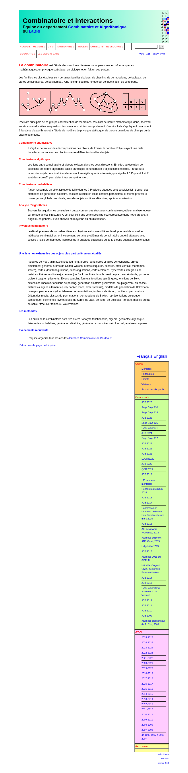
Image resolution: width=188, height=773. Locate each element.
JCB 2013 (146, 583)
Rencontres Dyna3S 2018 (152, 491)
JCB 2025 (146, 417)
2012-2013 (147, 704)
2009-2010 (147, 719)
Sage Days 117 (149, 438)
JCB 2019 (146, 474)
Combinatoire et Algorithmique (97, 27)
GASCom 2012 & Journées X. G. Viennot (150, 591)
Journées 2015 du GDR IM (151, 558)
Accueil (25, 46)
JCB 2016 (146, 523)
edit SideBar (163, 754)
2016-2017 (147, 683)
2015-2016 (147, 688)
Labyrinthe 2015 (150, 546)
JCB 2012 (146, 600)
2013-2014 (147, 699)
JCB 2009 (146, 615)
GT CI (51, 46)
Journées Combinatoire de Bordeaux (90, 338)
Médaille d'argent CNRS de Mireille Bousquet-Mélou (150, 569)
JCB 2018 (146, 497)
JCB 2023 (146, 443)
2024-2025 (147, 642)
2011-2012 (147, 709)
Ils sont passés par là (152, 389)
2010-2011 (147, 714)
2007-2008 (147, 729)
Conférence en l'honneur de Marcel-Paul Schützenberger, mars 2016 (152, 513)
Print (162, 54)
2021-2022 (147, 658)
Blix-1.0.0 (165, 758)
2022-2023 (147, 652)
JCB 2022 (146, 448)
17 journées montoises (148, 481)
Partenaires (65, 46)
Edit (148, 54)
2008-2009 (147, 724)
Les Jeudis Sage (49, 54)
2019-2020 (147, 668)
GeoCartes (27, 54)
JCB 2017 (146, 502)
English (160, 356)
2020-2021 (147, 663)
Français (145, 356)
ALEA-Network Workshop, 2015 (150, 531)
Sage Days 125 (149, 423)
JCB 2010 (146, 610)
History (155, 54)
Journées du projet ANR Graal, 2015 (151, 539)
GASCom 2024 (149, 428)
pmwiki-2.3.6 (163, 763)
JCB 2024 (146, 433)
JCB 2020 (146, 464)
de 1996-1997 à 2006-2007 (153, 737)
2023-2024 (147, 647)
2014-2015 (147, 694)
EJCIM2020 (147, 458)
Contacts (97, 46)
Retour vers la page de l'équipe (37, 345)
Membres (39, 46)
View (141, 54)
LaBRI (34, 31)
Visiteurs (146, 384)
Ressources (114, 46)
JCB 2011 (146, 605)
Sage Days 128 (149, 412)
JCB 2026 (146, 402)
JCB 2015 (146, 551)
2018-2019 (147, 673)
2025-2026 (147, 637)
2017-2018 (147, 678)
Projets (82, 46)
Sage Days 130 (149, 407)
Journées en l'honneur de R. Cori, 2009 (153, 622)
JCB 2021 (146, 453)
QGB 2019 (147, 469)
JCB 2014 (146, 577)
